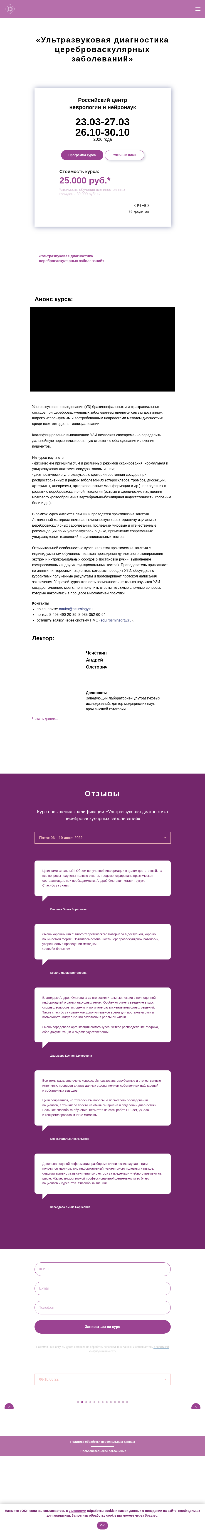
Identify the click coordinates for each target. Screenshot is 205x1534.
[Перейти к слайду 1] (78, 1480)
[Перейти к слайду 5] (94, 1480)
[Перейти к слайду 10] (115, 1480)
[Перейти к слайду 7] (103, 1480)
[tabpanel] (102, 1051)
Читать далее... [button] (45, 719)
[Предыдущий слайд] (9, 1434)
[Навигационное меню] (197, 9)
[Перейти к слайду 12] (123, 1480)
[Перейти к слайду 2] (82, 1480)
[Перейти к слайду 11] (119, 1480)
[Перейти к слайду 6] (98, 1480)
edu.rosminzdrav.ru (116, 620)
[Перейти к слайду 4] (90, 1480)
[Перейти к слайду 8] (107, 1480)
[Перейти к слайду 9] (111, 1480)
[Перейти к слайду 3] (86, 1480)
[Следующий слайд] (195, 1434)
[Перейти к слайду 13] (127, 1480)
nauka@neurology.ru (76, 609)
